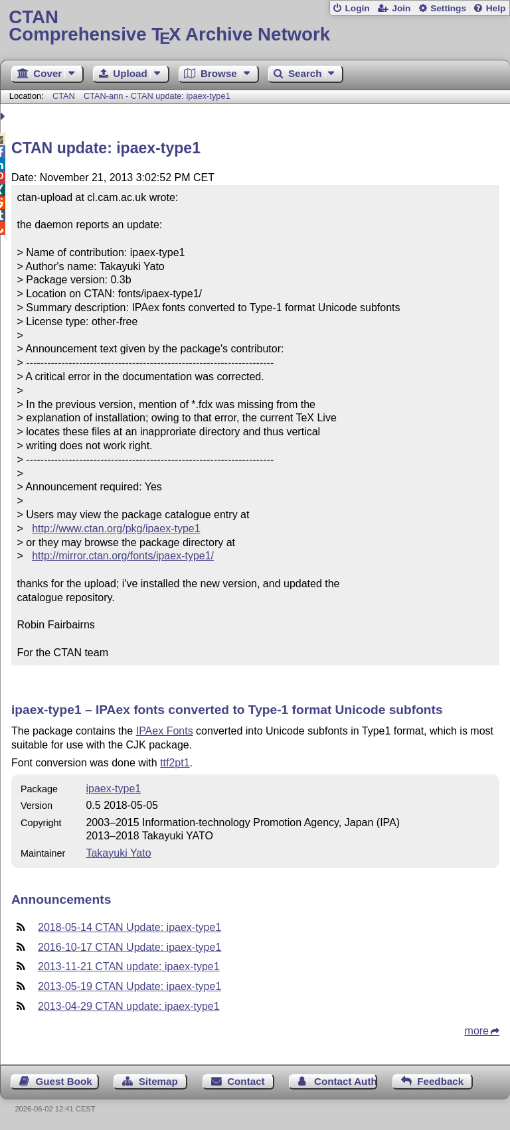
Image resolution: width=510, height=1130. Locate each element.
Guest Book (64, 1081)
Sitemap (158, 1081)
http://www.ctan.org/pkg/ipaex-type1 (116, 528)
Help (496, 8)
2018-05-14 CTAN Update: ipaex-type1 (129, 927)
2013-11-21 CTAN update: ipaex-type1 (129, 966)
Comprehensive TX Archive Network (255, 26)
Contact (246, 1081)
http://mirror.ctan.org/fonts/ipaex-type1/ (123, 555)
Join (401, 8)
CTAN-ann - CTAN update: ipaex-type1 (157, 96)
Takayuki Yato (118, 853)
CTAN (63, 96)
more (477, 1030)
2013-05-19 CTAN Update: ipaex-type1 (129, 986)
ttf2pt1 (174, 762)
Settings (448, 8)
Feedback (440, 1081)
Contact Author (345, 1081)
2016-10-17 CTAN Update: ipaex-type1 (129, 947)
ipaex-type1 (113, 788)
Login (357, 8)
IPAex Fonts (164, 731)
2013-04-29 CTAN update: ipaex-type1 (129, 1006)
